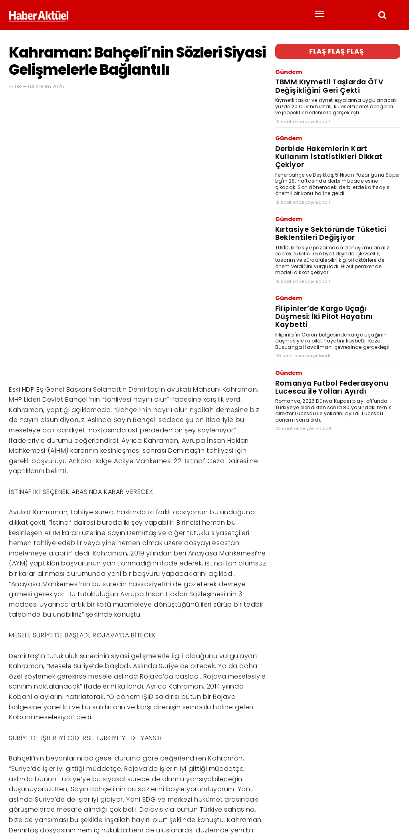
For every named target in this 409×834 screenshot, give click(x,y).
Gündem (286, 69)
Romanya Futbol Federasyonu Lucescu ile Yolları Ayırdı (335, 331)
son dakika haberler (65, 801)
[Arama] (392, 787)
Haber (16, 801)
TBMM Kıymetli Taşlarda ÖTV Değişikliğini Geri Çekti (336, 78)
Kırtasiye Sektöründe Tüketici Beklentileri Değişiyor (335, 202)
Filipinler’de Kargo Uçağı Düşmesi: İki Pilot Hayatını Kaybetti (336, 273)
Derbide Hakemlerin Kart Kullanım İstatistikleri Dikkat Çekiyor (325, 137)
